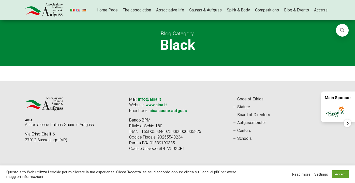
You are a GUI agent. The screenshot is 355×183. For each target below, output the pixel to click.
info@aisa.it (149, 99)
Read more (301, 174)
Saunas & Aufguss (205, 10)
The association (137, 10)
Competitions (267, 10)
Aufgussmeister (251, 122)
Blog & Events (296, 10)
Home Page (107, 10)
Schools (244, 138)
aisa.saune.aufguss (168, 110)
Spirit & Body (238, 10)
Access (321, 10)
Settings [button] (321, 174)
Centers (244, 130)
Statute (243, 106)
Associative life (170, 10)
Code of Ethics (250, 99)
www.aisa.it (156, 104)
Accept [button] (340, 174)
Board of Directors (253, 114)
